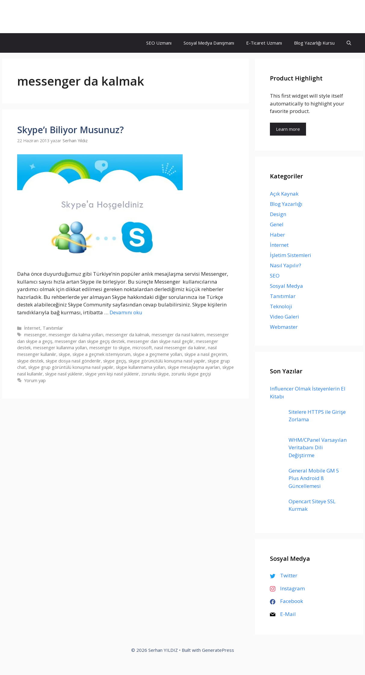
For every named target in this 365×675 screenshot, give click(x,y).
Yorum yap (35, 380)
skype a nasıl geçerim (205, 354)
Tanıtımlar (53, 328)
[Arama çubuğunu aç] (349, 43)
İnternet (32, 328)
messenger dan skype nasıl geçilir (160, 341)
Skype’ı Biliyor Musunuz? (70, 130)
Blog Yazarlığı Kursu (314, 43)
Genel (276, 224)
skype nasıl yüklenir (64, 374)
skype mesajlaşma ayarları (194, 367)
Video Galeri (284, 316)
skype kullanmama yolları (140, 367)
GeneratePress (218, 650)
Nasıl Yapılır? (285, 265)
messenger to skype (109, 347)
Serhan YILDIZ (40, 16)
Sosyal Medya (286, 285)
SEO (275, 275)
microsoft (142, 347)
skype (64, 354)
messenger (35, 335)
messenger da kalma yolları (76, 335)
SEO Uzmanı (159, 43)
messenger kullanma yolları (60, 347)
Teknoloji (281, 306)
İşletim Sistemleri (290, 255)
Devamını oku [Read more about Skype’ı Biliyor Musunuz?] (126, 312)
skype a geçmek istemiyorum (102, 354)
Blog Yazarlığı (286, 203)
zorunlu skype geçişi (191, 374)
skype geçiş (114, 361)
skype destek (30, 361)
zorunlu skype (155, 374)
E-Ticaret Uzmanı (264, 43)
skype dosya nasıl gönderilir (73, 361)
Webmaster (284, 326)
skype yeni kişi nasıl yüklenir (112, 374)
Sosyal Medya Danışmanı (209, 43)
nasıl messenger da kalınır (180, 347)
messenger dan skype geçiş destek (90, 341)
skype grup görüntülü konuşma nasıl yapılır (70, 367)
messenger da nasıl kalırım (178, 335)
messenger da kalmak (127, 335)
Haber (277, 234)
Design (278, 214)
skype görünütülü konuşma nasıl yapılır (166, 361)
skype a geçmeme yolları (157, 354)
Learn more (288, 129)
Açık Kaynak (284, 193)
